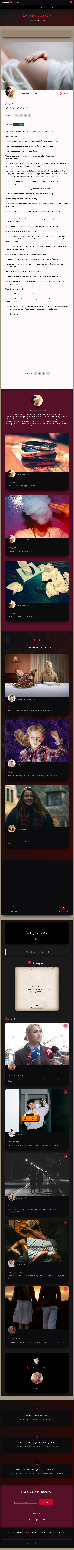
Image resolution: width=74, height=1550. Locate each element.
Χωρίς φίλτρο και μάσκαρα (17, 1075)
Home (30, 20)
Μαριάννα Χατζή (21, 830)
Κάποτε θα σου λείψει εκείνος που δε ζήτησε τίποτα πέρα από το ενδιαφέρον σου (32, 1210)
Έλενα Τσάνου (21, 1067)
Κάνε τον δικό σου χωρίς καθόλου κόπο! (37, 1469)
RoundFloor (54, 1543)
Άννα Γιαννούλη (21, 1198)
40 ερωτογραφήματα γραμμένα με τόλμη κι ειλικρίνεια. (37, 1419)
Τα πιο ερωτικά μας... (37, 1416)
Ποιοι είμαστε (52, 1532)
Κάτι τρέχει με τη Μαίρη (16, 1272)
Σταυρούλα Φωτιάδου (28, 93)
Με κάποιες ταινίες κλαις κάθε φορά (22, 616)
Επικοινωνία (24, 1532)
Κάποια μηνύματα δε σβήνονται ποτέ (22, 485)
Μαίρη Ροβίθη (20, 1264)
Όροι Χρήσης (61, 1532)
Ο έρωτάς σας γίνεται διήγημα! (37, 1443)
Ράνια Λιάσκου (21, 1331)
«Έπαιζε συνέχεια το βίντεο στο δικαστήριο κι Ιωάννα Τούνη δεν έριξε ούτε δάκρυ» (37, 1080)
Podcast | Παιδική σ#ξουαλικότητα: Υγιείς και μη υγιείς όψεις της (33, 775)
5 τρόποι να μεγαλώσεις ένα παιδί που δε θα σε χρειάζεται (30, 710)
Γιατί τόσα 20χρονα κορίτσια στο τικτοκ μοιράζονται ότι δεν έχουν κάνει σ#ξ (36, 842)
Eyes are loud (13, 1206)
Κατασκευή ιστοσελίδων (36, 1543)
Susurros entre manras (16, 1339)
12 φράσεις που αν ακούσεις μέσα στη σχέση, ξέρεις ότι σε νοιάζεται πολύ (36, 1342)
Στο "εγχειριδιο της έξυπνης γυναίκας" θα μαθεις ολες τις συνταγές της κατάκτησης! (37, 1473)
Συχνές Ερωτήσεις (13, 1532)
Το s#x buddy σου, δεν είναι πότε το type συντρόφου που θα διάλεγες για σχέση (36, 1277)
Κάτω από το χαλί (14, 1142)
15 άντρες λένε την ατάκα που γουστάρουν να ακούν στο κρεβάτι (33, 1145)
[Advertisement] (37, 883)
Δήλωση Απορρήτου (37, 1536)
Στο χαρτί (12, 707)
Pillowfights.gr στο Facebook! (37, 952)
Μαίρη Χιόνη (20, 764)
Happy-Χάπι (11, 104)
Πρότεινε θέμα (33, 1532)
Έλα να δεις (12, 837)
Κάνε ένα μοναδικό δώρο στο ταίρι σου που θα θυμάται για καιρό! (37, 1446)
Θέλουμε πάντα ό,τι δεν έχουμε (20, 551)
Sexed (11, 772)
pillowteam (19, 1134)
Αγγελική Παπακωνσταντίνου (25, 699)
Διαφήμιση (43, 1532)
